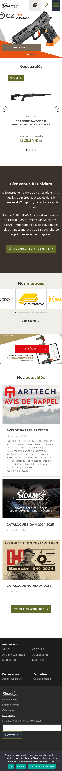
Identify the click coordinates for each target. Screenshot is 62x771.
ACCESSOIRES (40, 654)
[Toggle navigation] (56, 5)
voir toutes (29, 320)
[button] (28, 54)
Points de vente (10, 704)
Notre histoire (9, 699)
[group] (31, 299)
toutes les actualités (29, 609)
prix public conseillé (31, 139)
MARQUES (38, 660)
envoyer (10, 735)
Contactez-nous (42, 678)
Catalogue (8, 710)
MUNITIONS (9, 660)
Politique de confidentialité (41, 766)
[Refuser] (58, 761)
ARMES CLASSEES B (13, 654)
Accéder (30, 349)
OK (11, 766)
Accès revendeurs (12, 678)
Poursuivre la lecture (17, 470)
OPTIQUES (38, 649)
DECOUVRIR (20, 47)
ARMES (6, 649)
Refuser (21, 766)
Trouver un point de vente (29, 248)
